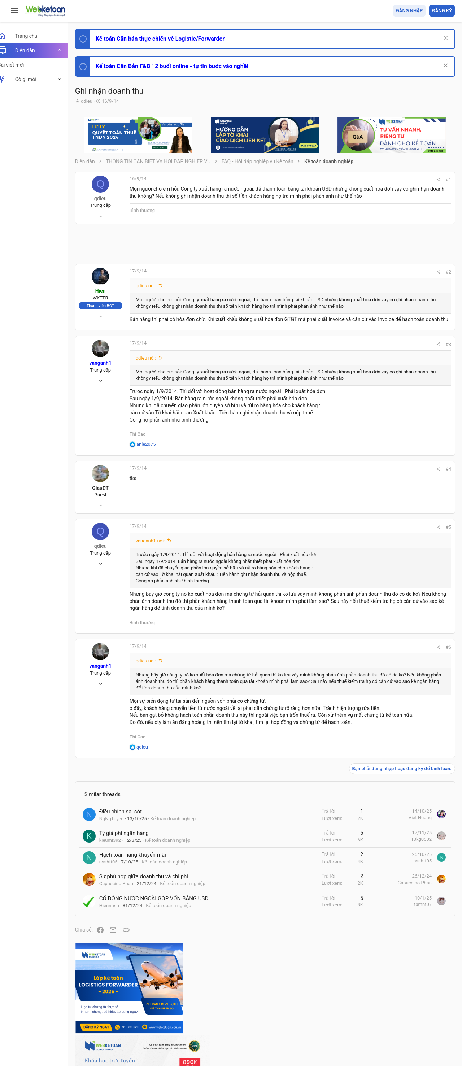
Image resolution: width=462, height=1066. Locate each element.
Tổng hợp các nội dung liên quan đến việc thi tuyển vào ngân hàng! (414, 491)
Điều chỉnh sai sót (128, 870)
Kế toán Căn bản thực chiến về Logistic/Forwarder (168, 38)
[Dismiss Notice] (444, 39)
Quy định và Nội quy (333, 1018)
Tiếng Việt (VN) (127, 1018)
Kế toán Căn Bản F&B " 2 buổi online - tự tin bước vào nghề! (180, 66)
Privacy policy (373, 1018)
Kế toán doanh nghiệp (181, 877)
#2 (350, 276)
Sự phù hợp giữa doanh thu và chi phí (151, 936)
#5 (350, 551)
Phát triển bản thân (403, 397)
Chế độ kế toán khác (405, 517)
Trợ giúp (400, 1018)
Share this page (410, 636)
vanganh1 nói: (158, 565)
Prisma (92, 1018)
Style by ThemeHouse (107, 1050)
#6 (350, 678)
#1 (350, 179)
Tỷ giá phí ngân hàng (132, 892)
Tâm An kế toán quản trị (398, 596)
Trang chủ (423, 1018)
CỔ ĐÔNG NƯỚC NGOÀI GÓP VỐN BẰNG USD (162, 957)
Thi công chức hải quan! (411, 410)
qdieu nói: (154, 290)
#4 (350, 493)
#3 (350, 362)
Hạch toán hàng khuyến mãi (140, 914)
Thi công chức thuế (404, 557)
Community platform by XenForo (146, 1036)
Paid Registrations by (142, 1043)
